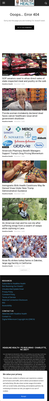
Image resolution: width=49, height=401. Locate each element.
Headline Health (7, 84)
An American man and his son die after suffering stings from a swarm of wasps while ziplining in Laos (22, 226)
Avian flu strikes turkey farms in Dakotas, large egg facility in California (22, 261)
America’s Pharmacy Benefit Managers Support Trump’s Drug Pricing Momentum (22, 152)
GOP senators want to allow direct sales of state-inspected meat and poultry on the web (24, 79)
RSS (3, 303)
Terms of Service (9, 297)
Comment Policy (8, 294)
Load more (24, 270)
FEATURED (5, 75)
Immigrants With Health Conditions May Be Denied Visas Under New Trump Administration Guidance (23, 188)
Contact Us (6, 316)
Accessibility (7, 305)
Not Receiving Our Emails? (12, 286)
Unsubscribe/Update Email (13, 289)
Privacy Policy (7, 292)
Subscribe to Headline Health (14, 283)
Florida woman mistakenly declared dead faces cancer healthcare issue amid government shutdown (22, 116)
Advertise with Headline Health (14, 313)
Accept (23, 396)
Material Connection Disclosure (14, 300)
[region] (23, 386)
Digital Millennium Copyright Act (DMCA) (18, 319)
